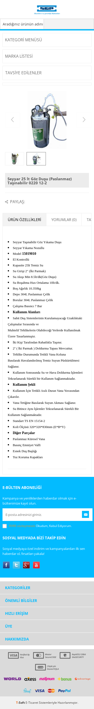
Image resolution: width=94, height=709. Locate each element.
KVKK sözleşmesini (22, 526)
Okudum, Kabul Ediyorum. (37, 525)
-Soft (21, 702)
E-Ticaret (32, 702)
